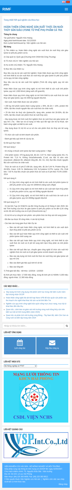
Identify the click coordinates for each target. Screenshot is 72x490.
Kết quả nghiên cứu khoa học (26, 20)
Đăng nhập (63, 484)
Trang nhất (8, 20)
